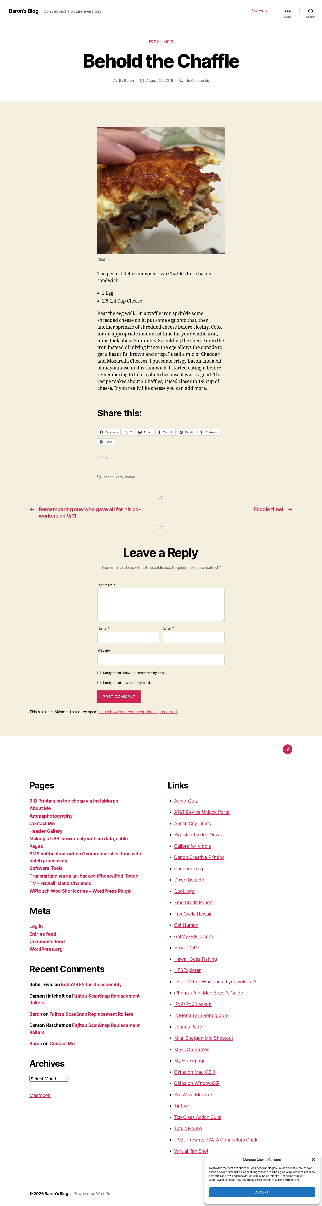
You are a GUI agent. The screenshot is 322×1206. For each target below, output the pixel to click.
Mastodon (40, 1095)
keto (168, 41)
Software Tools (46, 868)
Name (103, 629)
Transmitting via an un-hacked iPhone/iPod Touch (83, 876)
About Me (40, 808)
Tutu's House (188, 1128)
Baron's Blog (23, 11)
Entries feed (42, 934)
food (154, 41)
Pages (257, 11)
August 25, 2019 (159, 80)
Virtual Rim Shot (191, 1151)
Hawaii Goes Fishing (195, 959)
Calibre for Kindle (192, 846)
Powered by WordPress (94, 1193)
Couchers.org (188, 868)
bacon (109, 477)
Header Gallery (46, 831)
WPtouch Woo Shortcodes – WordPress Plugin (80, 891)
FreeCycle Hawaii (192, 914)
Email (168, 629)
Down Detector (190, 880)
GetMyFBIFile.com (193, 936)
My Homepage (190, 1060)
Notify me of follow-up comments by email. (134, 673)
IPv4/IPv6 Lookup (193, 1004)
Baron (129, 80)
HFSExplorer (187, 970)
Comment (106, 585)
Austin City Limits (192, 823)
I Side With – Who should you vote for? (215, 981)
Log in (36, 926)
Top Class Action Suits (197, 1117)
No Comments (197, 80)
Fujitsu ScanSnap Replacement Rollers (91, 1014)
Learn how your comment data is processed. (138, 712)
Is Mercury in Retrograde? (201, 1015)
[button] (313, 1159)
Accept (262, 1192)
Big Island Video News (198, 834)
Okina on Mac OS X (194, 1072)
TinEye (181, 1106)
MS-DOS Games (191, 1049)
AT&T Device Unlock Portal (202, 812)
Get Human (186, 925)
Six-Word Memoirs (193, 1094)
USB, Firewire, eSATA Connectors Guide (216, 1140)
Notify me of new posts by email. (127, 683)
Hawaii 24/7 (186, 947)
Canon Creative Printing (199, 857)
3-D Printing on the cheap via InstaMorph (73, 801)
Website (103, 650)
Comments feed (47, 941)
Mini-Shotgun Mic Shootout (203, 1038)
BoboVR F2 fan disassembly (91, 984)
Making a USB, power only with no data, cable (78, 838)
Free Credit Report (193, 902)
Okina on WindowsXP (197, 1083)
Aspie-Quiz (186, 801)
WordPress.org (46, 949)
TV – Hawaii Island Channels (60, 883)
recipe (130, 477)
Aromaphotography (51, 816)
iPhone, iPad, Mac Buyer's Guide (208, 993)
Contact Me (42, 823)
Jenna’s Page (188, 1027)
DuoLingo (184, 891)
